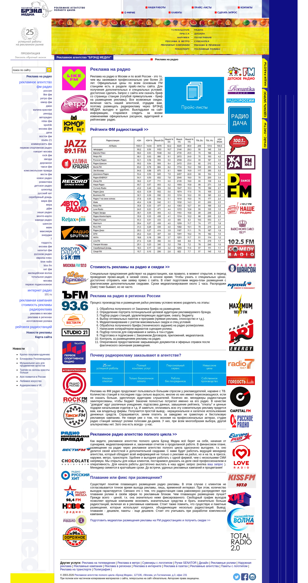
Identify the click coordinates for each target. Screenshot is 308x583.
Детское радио (43, 185)
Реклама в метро (129, 562)
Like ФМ (47, 94)
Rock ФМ (47, 155)
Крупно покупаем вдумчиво (35, 354)
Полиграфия (102, 569)
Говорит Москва (42, 151)
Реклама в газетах (176, 566)
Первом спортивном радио (36, 147)
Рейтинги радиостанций (33, 327)
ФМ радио (44, 86)
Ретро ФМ (46, 98)
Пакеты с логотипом (234, 566)
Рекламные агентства (205, 566)
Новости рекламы (39, 332)
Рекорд (47, 113)
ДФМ (49, 208)
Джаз (49, 106)
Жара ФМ (46, 201)
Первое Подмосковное (38, 284)
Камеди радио (43, 220)
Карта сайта (43, 337)
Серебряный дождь (40, 197)
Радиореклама (40, 309)
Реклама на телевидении (98, 562)
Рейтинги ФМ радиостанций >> (119, 129)
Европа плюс (44, 258)
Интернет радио (40, 290)
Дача (49, 132)
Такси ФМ (46, 166)
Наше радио (44, 212)
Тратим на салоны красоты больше (35, 371)
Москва (47, 280)
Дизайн (203, 562)
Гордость (46, 242)
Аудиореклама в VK (31, 385)
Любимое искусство (30, 381)
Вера (49, 204)
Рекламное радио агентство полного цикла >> (133, 434)
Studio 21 (46, 140)
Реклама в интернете (147, 566)
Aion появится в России (33, 377)
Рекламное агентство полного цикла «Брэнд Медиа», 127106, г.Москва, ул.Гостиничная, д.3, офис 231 (131, 575)
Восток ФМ (45, 136)
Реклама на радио (39, 76)
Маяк (49, 227)
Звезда (48, 159)
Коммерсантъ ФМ (41, 144)
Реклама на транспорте (75, 569)
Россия (47, 90)
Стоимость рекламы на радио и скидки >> (130, 267)
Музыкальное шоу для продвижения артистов (32, 364)
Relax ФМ (46, 121)
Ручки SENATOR (185, 562)
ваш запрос (215, 464)
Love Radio (46, 261)
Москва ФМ (45, 128)
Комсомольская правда (38, 170)
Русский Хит (45, 193)
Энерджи (46, 235)
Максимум (46, 231)
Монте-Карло (44, 216)
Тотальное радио (42, 277)
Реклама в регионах (40, 317)
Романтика (45, 182)
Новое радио (44, 178)
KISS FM (48, 265)
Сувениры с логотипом (157, 562)
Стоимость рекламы (36, 304)
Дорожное (46, 163)
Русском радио (43, 254)
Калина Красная (42, 109)
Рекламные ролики (223, 562)
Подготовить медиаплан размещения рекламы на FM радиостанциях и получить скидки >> (150, 520)
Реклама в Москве (41, 313)
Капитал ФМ (44, 250)
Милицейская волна (40, 273)
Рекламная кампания (35, 300)
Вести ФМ (46, 174)
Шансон (47, 223)
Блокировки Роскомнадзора (35, 358)
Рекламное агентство (35, 82)
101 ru (48, 294)
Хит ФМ (47, 269)
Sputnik (48, 125)
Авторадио (45, 117)
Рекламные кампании (88, 566)
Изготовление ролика (39, 321)
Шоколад (46, 189)
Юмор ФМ (46, 102)
